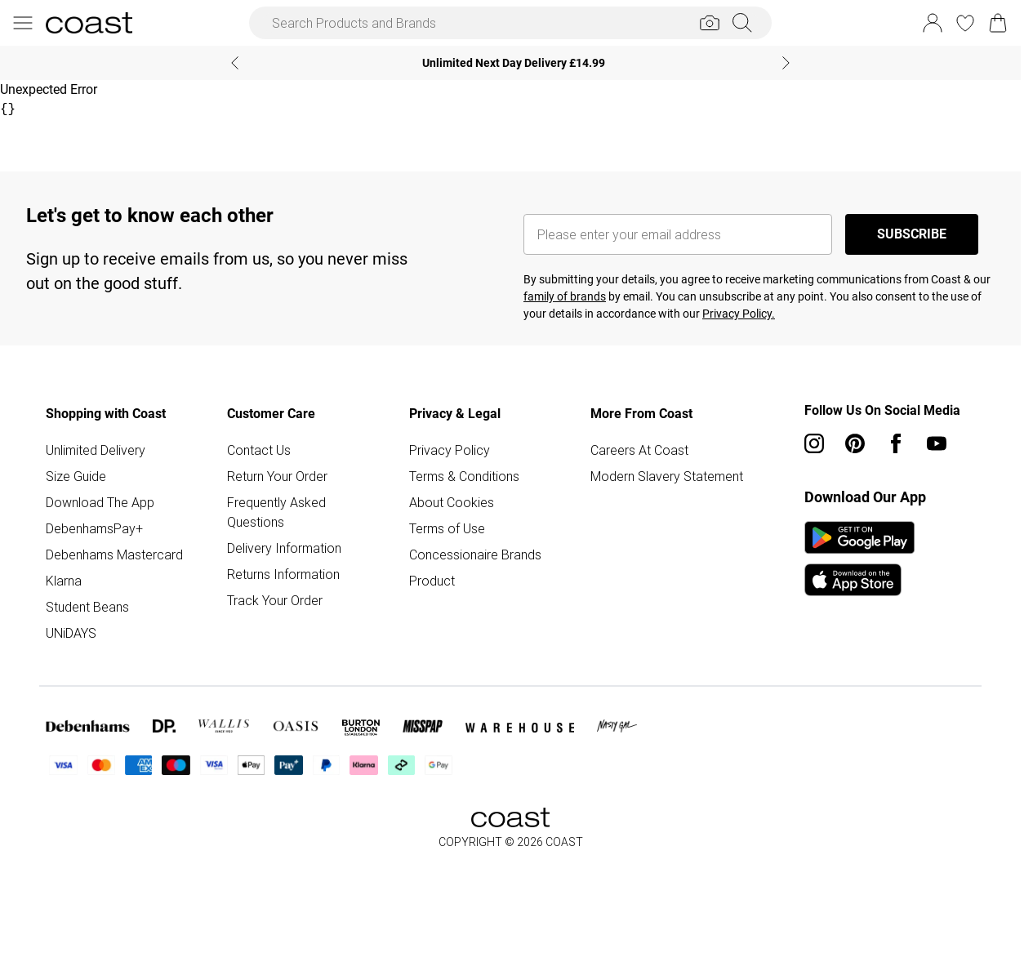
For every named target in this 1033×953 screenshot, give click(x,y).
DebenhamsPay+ (94, 528)
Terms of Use (447, 528)
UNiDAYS (71, 633)
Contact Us (259, 450)
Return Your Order (277, 476)
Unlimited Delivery (95, 450)
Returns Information (283, 574)
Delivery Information (284, 548)
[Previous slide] (235, 63)
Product (432, 580)
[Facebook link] (896, 443)
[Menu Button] (23, 23)
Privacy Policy (449, 450)
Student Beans (87, 607)
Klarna (64, 580)
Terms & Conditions (464, 476)
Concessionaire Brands (475, 554)
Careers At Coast (639, 450)
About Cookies (451, 502)
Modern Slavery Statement (666, 476)
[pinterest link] (855, 443)
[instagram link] (814, 443)
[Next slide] (786, 63)
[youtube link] (936, 443)
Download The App (100, 502)
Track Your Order (275, 600)
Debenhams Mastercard (114, 554)
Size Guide (76, 476)
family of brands (564, 296)
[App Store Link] (859, 558)
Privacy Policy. (738, 313)
